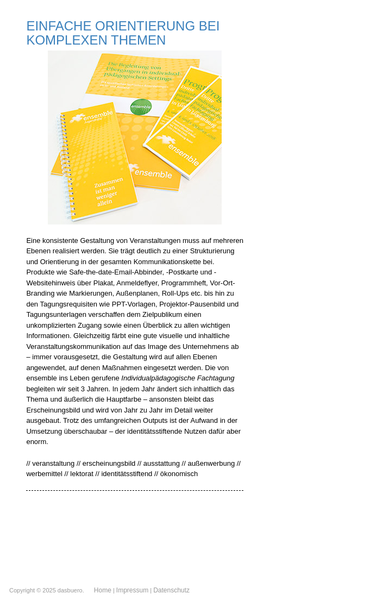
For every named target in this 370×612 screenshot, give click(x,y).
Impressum (132, 590)
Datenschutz (171, 590)
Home (102, 590)
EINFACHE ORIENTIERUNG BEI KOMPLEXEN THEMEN (123, 32)
